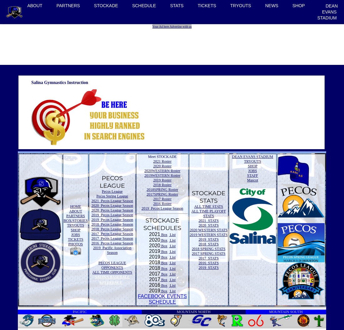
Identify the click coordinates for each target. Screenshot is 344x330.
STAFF (252, 175)
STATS (176, 5)
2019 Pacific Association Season (112, 250)
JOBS (75, 235)
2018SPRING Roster (162, 189)
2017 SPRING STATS (208, 253)
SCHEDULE (144, 5)
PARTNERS (68, 5)
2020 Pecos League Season (112, 205)
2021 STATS (208, 220)
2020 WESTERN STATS (209, 230)
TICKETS (207, 5)
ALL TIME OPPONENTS (112, 272)
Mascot (252, 180)
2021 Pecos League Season (112, 201)
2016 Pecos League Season (112, 243)
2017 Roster (162, 199)
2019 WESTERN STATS (209, 235)
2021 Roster (162, 161)
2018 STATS (208, 244)
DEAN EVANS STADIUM (327, 11)
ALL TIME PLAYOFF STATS (208, 213)
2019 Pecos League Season (112, 215)
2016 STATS (208, 263)
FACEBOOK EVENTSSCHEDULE (162, 299)
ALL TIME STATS (208, 206)
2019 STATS (208, 239)
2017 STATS (208, 258)
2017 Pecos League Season (112, 234)
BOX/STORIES (76, 220)
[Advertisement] (172, 43)
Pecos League (112, 191)
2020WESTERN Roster (162, 171)
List (172, 235)
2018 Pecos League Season (112, 224)
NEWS (271, 5)
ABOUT (34, 5)
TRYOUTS (240, 5)
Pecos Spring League (112, 196)
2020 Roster (162, 166)
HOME (75, 206)
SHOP (298, 5)
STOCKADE (106, 5)
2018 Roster (162, 185)
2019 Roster (162, 180)
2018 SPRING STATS (208, 249)
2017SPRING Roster (162, 194)
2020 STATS (208, 225)
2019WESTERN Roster (162, 175)
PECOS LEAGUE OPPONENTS (112, 265)
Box (163, 235)
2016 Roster (162, 204)
